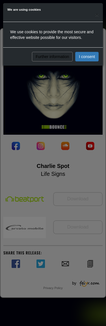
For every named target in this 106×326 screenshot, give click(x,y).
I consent (87, 56)
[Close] (97, 14)
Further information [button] (52, 56)
